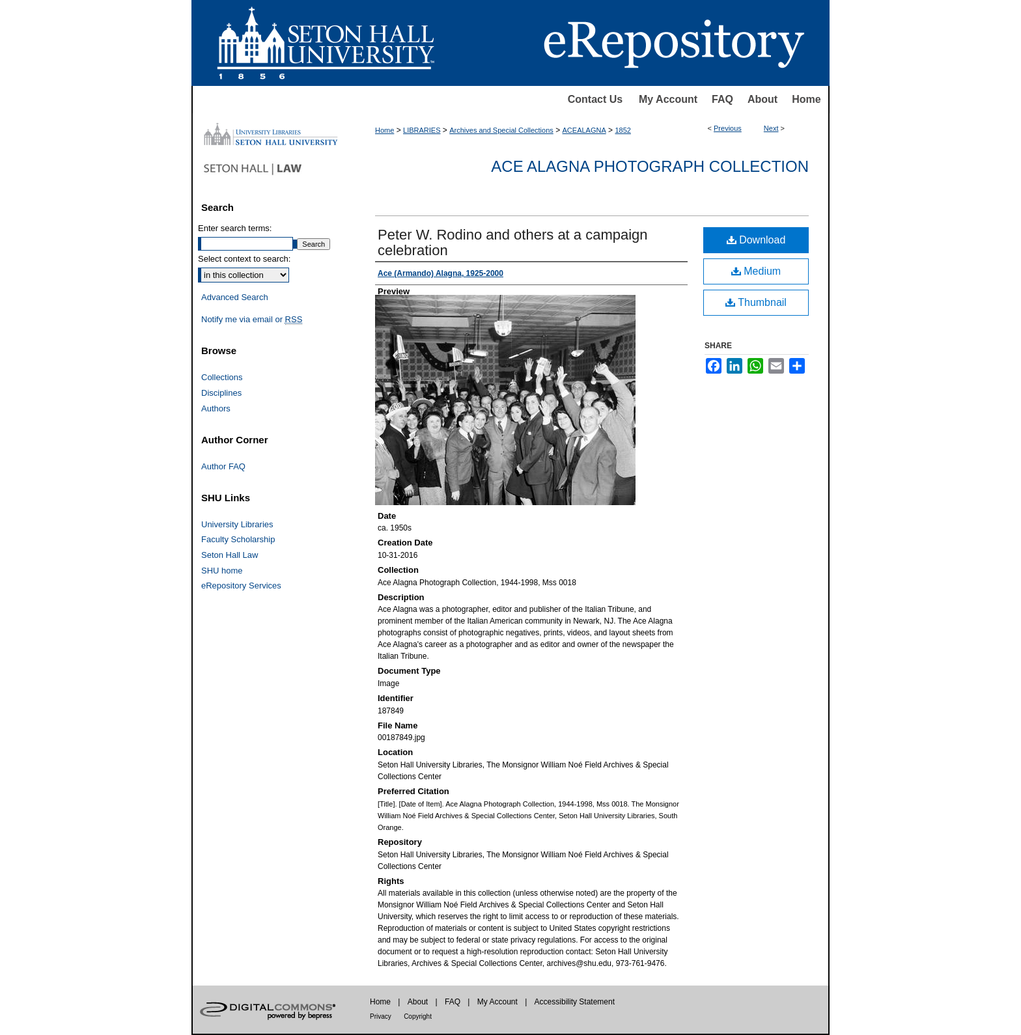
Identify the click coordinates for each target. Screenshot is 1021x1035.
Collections (222, 377)
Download (756, 239)
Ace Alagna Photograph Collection (650, 166)
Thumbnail (756, 302)
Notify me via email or (251, 319)
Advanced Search (234, 297)
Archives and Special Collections (501, 130)
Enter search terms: (235, 228)
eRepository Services (241, 585)
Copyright (418, 1016)
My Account (668, 99)
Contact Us (595, 99)
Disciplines (221, 393)
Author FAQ (223, 466)
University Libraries (237, 524)
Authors (216, 408)
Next (771, 128)
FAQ (722, 99)
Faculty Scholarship (238, 539)
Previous (728, 128)
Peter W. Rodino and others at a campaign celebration (513, 242)
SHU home (222, 570)
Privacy (380, 1016)
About (762, 99)
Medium (756, 271)
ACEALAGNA (584, 130)
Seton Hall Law (229, 555)
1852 (622, 130)
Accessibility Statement (575, 1001)
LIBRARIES (421, 130)
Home (806, 99)
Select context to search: (244, 259)
